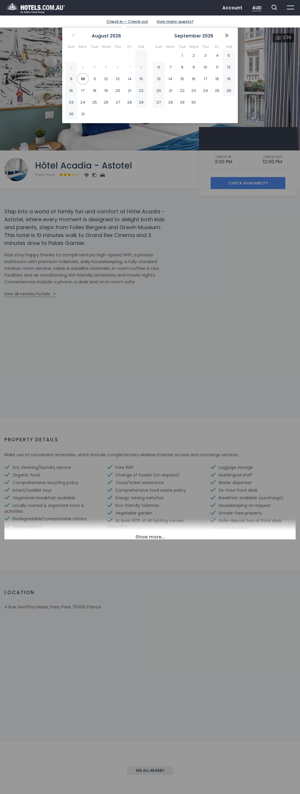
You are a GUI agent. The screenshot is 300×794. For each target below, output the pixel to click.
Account (232, 8)
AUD (257, 8)
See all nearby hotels (27, 294)
